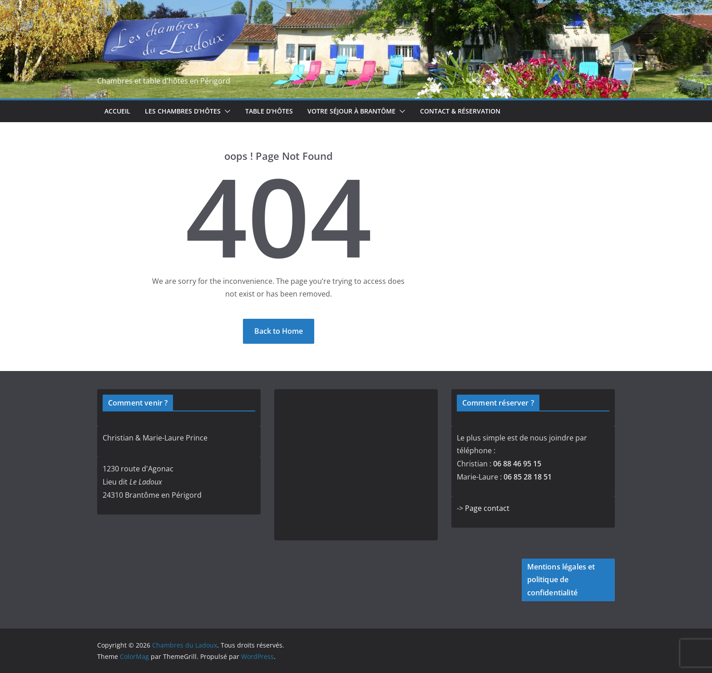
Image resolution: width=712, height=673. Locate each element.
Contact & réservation (460, 111)
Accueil (117, 111)
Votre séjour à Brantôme (351, 111)
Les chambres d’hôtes (183, 111)
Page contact (487, 508)
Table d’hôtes (269, 111)
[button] (226, 111)
